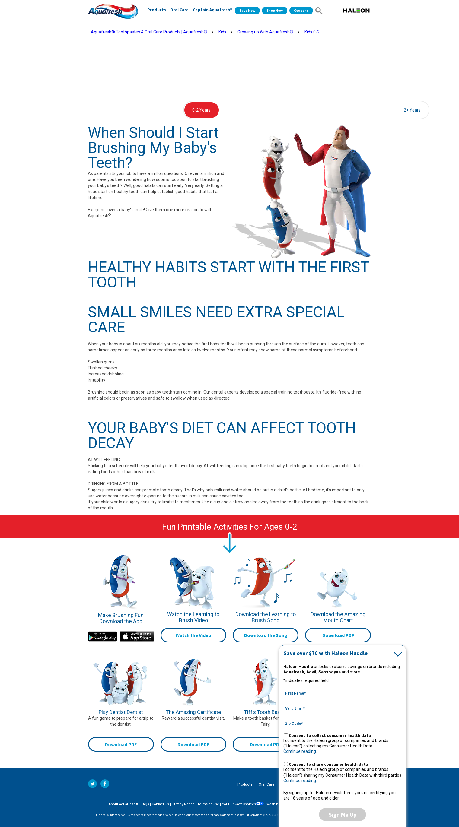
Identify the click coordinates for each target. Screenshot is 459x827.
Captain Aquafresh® (212, 9)
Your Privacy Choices (243, 804)
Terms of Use (208, 804)
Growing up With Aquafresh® (265, 32)
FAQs (145, 804)
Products (156, 9)
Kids (222, 32)
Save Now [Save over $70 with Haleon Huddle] (247, 10)
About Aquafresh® (124, 804)
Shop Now (274, 10)
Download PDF (338, 635)
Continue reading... (301, 751)
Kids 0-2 (312, 32)
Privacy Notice (183, 804)
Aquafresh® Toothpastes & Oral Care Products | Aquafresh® (149, 32)
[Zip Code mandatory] (343, 723)
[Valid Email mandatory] (343, 708)
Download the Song (265, 635)
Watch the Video (193, 635)
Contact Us (160, 804)
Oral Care (179, 9)
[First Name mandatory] (343, 692)
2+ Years (412, 110)
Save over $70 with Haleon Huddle (326, 653)
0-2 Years (201, 110)
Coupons (301, 10)
